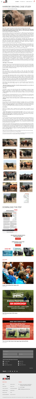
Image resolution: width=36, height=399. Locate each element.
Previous (1, 251)
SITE (21, 1)
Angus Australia (9, 397)
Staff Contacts (5, 388)
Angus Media (6, 362)
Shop (11, 392)
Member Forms (5, 390)
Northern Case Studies (21, 28)
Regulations (5, 392)
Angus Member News (22, 364)
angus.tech (12, 386)
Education (4, 386)
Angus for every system (10, 28)
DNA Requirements (6, 394)
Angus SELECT (12, 384)
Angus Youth (21, 362)
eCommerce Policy (31, 397)
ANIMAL (29, 1)
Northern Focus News (27, 28)
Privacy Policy (19, 397)
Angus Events (21, 361)
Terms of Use (23, 397)
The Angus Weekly (6, 361)
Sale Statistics (12, 394)
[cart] (34, 1)
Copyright (27, 397)
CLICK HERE (18, 238)
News (6, 8)
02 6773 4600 (22, 387)
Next (34, 251)
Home (4, 8)
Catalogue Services (13, 388)
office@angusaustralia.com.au (25, 389)
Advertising (12, 390)
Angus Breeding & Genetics (8, 364)
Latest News (15, 28)
